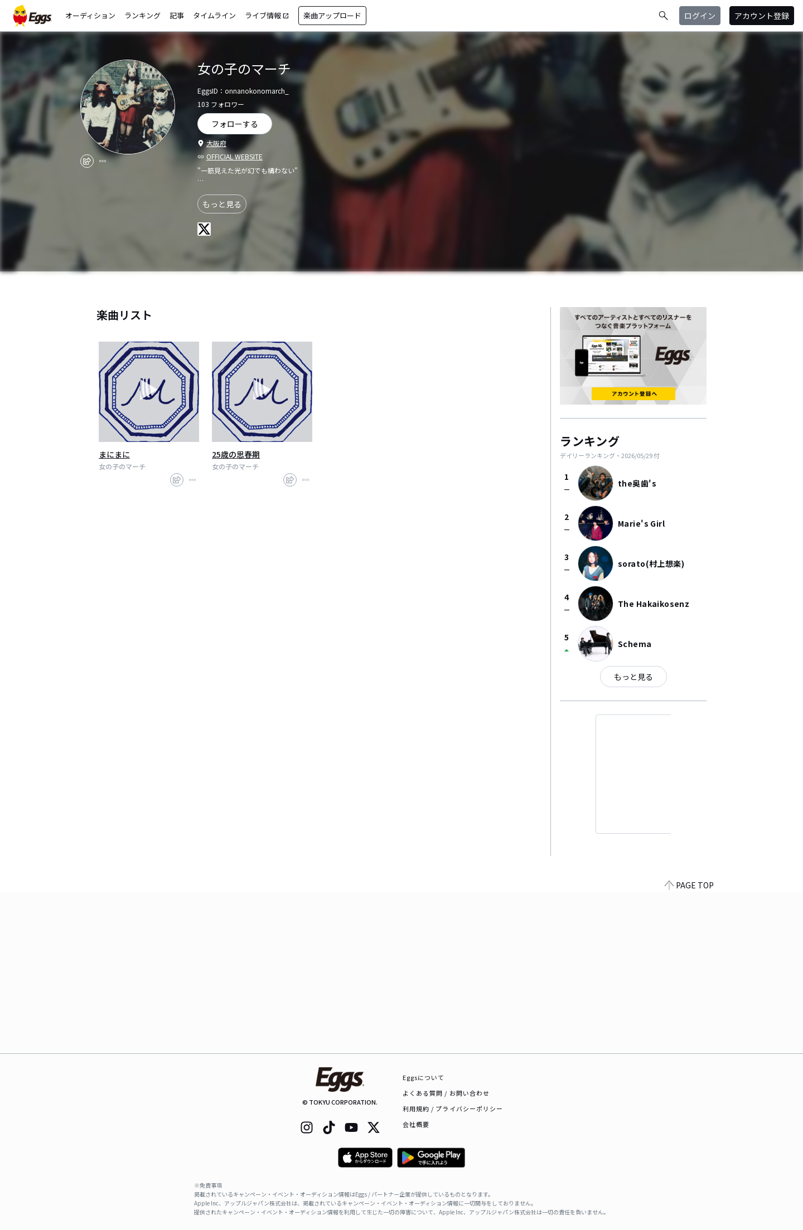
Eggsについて (424, 1077)
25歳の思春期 (236, 454)
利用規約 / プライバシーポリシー (453, 1108)
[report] (102, 161)
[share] (87, 161)
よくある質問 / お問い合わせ (446, 1092)
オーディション (90, 15)
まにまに (114, 454)
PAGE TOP (689, 1046)
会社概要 (416, 1124)
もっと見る (221, 204)
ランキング (142, 15)
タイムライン (214, 15)
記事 (177, 15)
